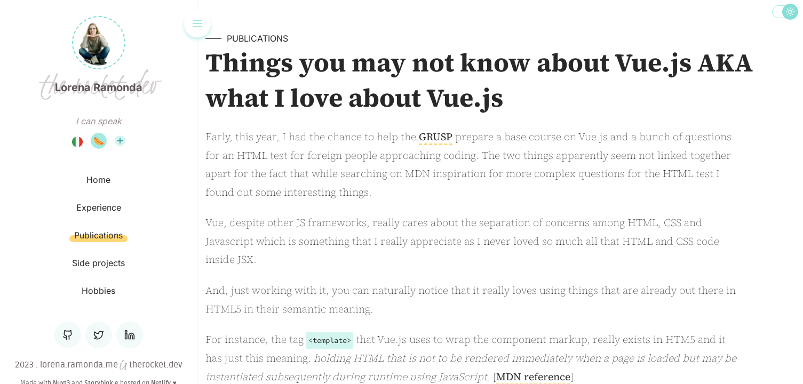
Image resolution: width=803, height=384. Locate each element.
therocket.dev (154, 365)
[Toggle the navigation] (197, 24)
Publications (257, 38)
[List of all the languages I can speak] (120, 140)
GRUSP (435, 136)
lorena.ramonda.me (79, 365)
